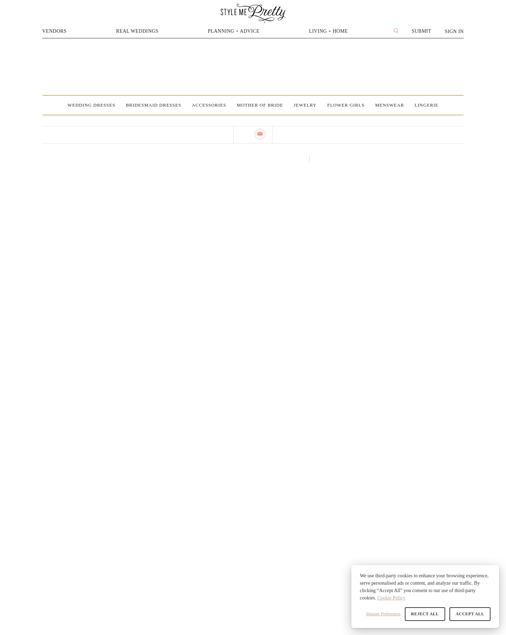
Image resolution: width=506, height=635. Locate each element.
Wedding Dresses (91, 105)
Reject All (425, 613)
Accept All (470, 613)
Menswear (389, 105)
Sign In (454, 31)
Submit (421, 31)
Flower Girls (345, 105)
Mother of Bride (260, 105)
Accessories (209, 105)
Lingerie (427, 105)
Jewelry (305, 105)
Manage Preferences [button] (383, 613)
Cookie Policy (391, 598)
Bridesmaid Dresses (153, 105)
